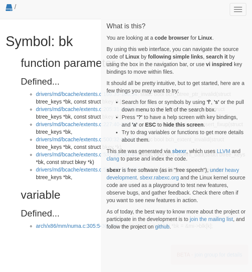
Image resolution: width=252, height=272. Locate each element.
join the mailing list (211, 219)
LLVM (223, 151)
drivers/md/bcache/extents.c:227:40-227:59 (87, 124)
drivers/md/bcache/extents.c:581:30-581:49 (87, 170)
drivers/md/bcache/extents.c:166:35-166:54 (87, 94)
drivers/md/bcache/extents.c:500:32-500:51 (87, 139)
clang (113, 159)
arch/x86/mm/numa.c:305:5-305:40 (77, 226)
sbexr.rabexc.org (159, 178)
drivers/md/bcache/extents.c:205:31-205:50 (87, 109)
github (162, 227)
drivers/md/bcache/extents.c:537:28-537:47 (87, 154)
